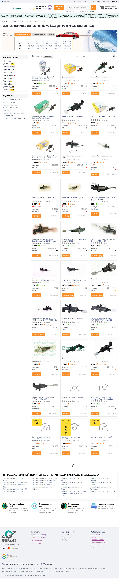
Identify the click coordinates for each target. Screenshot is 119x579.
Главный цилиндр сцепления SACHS (72, 157)
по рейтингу (47, 56)
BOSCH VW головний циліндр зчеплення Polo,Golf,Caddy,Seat (102, 399)
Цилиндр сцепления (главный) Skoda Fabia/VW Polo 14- (43, 77)
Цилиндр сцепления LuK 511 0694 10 (103, 117)
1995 (51, 46)
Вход (114, 2)
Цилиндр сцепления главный (72, 319)
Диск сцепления (9, 102)
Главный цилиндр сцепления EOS (44, 480)
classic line (8, 72)
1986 (55, 48)
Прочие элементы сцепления (14, 118)
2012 (37, 42)
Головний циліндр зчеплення (101, 156)
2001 (33, 44)
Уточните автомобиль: (8, 34)
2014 (46, 42)
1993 (42, 46)
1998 (64, 46)
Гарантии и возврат (98, 544)
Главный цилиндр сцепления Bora (15, 484)
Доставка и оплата (76, 2)
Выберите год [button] (23, 34)
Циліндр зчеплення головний (72, 399)
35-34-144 (40, 8)
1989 (69, 48)
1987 (60, 48)
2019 (69, 42)
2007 (60, 44)
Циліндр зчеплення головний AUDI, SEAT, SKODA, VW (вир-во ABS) (103, 320)
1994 (46, 46)
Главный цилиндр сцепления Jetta (44, 484)
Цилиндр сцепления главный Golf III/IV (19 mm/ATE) (103, 198)
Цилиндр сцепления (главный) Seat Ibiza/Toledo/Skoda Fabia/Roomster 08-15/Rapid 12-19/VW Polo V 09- (43, 117)
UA (4, 2)
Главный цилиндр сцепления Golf (44, 482)
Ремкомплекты (8, 116)
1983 (42, 48)
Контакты (106, 2)
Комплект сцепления (10, 105)
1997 (60, 46)
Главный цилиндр (97, 359)
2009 (69, 44)
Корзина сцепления (10, 108)
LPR (7, 78)
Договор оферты (97, 547)
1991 (33, 46)
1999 (69, 46)
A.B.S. (7, 61)
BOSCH (9, 70)
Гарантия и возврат (92, 2)
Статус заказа (96, 536)
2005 (51, 44)
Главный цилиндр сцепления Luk (73, 117)
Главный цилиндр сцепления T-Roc (73, 493)
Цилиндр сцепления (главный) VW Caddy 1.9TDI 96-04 (74, 240)
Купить (37, 93)
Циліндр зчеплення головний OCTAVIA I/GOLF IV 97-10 (43, 399)
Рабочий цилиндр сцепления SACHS (101, 280)
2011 (33, 42)
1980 (28, 48)
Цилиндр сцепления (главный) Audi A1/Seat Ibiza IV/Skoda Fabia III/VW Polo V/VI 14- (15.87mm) (43, 157)
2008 (64, 44)
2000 (28, 44)
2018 (64, 42)
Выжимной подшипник (11, 100)
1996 (55, 46)
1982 (37, 48)
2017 (60, 42)
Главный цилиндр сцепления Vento (103, 493)
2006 (55, 44)
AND (9, 64)
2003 (42, 44)
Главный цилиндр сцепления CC (15, 491)
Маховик (6, 110)
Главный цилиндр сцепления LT (43, 486)
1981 (33, 48)
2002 (37, 44)
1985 (51, 48)
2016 (55, 42)
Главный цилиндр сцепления (101, 77)
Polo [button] (51, 34)
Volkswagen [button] (39, 34)
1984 (46, 48)
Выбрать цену (97, 256)
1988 (64, 48)
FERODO (9, 75)
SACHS (9, 87)
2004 (46, 44)
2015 (51, 42)
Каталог (93, 549)
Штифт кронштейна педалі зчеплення (71, 439)
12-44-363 (40, 6)
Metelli (7, 84)
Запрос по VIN (36, 545)
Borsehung (9, 67)
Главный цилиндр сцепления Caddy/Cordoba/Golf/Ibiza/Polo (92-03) (44, 280)
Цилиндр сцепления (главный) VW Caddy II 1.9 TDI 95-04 (103, 240)
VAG (8, 90)
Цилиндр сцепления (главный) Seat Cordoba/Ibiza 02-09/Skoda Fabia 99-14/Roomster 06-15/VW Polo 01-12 (43, 240)
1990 (28, 46)
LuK (8, 81)
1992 (37, 46)
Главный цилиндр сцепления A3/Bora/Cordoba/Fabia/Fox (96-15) (74, 280)
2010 (28, 42)
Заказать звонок (37, 542)
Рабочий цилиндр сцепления (13, 113)
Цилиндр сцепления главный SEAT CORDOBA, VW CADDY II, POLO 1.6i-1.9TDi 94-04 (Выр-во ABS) (44, 320)
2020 (28, 39)
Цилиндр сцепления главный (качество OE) (43, 439)
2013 (42, 42)
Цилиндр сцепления (69, 77)
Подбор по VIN (59, 8)
